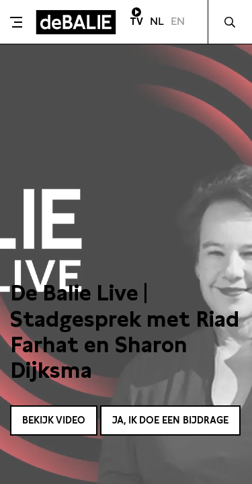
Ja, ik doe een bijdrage (170, 420)
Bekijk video (53, 420)
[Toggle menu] (16, 22)
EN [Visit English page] (178, 21)
